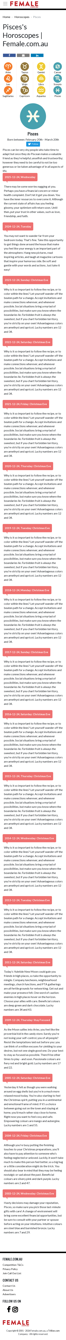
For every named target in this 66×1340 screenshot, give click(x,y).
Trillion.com (54, 1330)
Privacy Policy (10, 1269)
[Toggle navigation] (6, 3)
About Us (8, 1289)
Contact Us (9, 1285)
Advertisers (9, 1294)
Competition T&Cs (13, 1264)
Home (6, 16)
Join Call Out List (12, 1273)
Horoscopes (21, 16)
